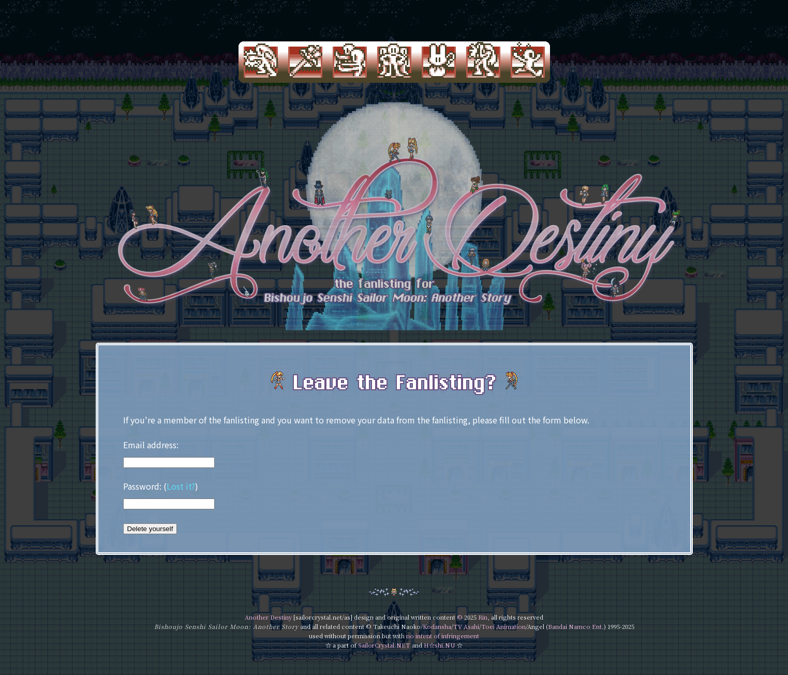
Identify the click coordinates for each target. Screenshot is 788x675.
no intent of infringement (442, 636)
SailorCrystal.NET (384, 645)
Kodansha (437, 626)
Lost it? (181, 486)
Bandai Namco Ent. (576, 626)
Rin (482, 617)
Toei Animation (503, 626)
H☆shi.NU (439, 645)
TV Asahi (466, 626)
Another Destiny (268, 617)
